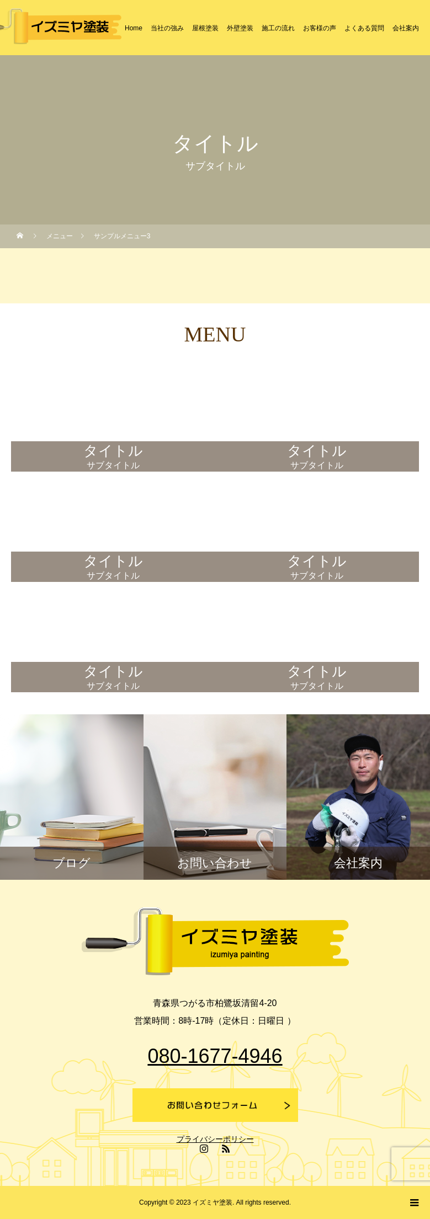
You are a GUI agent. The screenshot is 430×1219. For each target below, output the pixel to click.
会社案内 (405, 28)
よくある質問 (364, 28)
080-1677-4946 (214, 1056)
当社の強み (167, 28)
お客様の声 (319, 28)
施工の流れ (278, 28)
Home (133, 28)
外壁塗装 (240, 28)
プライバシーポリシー (215, 1139)
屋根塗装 (205, 28)
